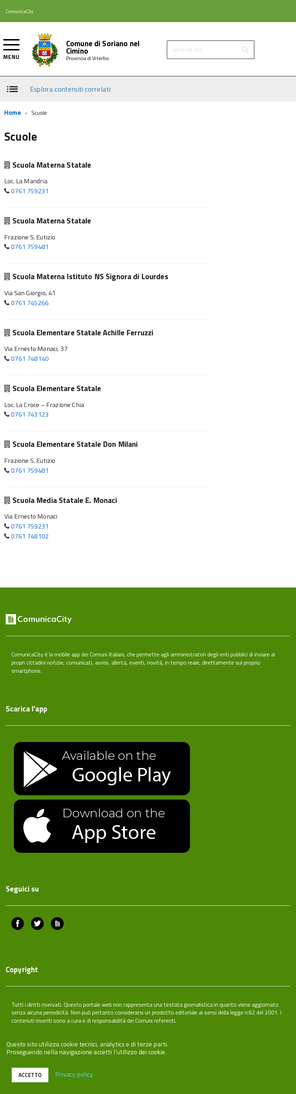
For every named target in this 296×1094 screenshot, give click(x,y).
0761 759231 (30, 191)
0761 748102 (30, 536)
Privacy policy (74, 1074)
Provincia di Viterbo (87, 58)
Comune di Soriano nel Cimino (102, 47)
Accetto (30, 1075)
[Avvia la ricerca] (245, 50)
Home (12, 112)
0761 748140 (30, 358)
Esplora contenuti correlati (70, 88)
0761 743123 (30, 414)
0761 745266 (30, 303)
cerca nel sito (187, 49)
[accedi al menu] (11, 48)
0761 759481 (30, 246)
